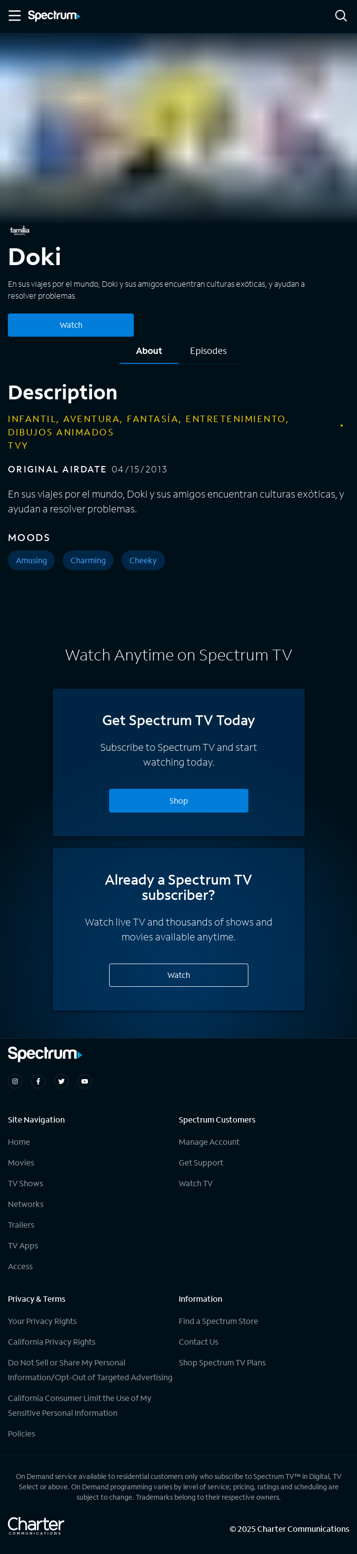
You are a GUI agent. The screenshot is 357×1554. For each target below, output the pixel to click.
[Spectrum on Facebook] (38, 1081)
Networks (25, 1204)
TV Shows (25, 1183)
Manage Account (209, 1141)
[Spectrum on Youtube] (85, 1081)
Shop (178, 800)
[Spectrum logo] (54, 16)
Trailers (21, 1224)
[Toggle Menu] (13, 15)
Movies (21, 1162)
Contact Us (198, 1341)
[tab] (149, 354)
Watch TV (196, 1183)
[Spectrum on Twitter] (61, 1081)
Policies (21, 1433)
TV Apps (23, 1245)
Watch (178, 975)
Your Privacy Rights (42, 1321)
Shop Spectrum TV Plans (222, 1362)
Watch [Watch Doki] (71, 324)
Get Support (201, 1162)
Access (20, 1266)
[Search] (341, 16)
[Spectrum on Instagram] (15, 1081)
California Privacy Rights (51, 1341)
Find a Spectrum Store (218, 1321)
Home (19, 1141)
